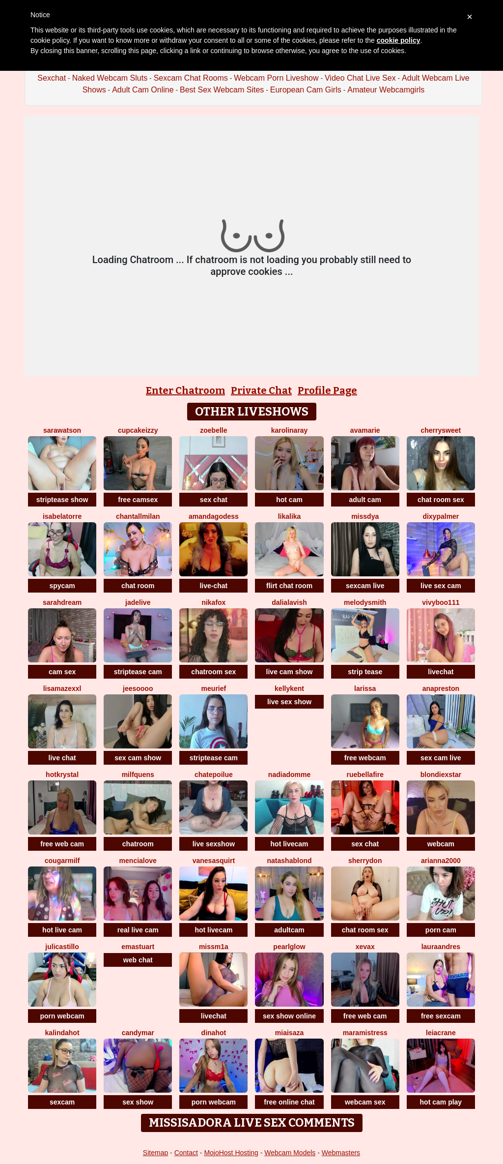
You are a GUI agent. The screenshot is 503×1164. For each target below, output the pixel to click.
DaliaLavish (289, 602)
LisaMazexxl (62, 688)
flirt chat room (289, 586)
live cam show (289, 672)
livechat (440, 672)
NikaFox (213, 602)
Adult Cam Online (142, 90)
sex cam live (440, 758)
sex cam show (137, 758)
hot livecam (289, 844)
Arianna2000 (441, 861)
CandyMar (138, 1033)
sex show (137, 1102)
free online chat (289, 1102)
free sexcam (441, 1016)
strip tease (365, 672)
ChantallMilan (138, 516)
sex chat (213, 500)
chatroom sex (213, 672)
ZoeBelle (213, 430)
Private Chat (261, 390)
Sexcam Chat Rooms (191, 78)
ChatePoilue (214, 774)
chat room (138, 586)
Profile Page (327, 390)
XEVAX (365, 947)
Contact (186, 1153)
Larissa (365, 688)
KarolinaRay (289, 430)
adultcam (289, 930)
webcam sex (365, 1102)
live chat (62, 758)
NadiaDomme (289, 774)
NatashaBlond (289, 861)
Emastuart (137, 947)
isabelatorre (62, 516)
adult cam (365, 500)
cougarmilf (62, 861)
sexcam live (365, 586)
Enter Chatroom (185, 390)
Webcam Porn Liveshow (276, 78)
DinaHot (213, 1033)
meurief (213, 688)
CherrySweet (441, 430)
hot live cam (62, 930)
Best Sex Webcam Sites (222, 90)
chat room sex (441, 500)
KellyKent (289, 688)
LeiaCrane (441, 1033)
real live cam (138, 930)
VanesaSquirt (214, 861)
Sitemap (155, 1153)
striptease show (62, 500)
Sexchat (51, 78)
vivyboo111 (440, 602)
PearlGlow (289, 947)
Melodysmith (365, 602)
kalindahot (62, 1033)
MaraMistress (365, 1033)
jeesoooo (138, 688)
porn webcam (62, 1016)
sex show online (289, 1016)
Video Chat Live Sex (360, 78)
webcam (440, 844)
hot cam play (441, 1102)
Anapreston (440, 688)
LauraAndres (440, 947)
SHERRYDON (365, 861)
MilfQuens (138, 774)
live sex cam (440, 586)
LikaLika (289, 516)
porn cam (440, 930)
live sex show (289, 702)
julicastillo (62, 947)
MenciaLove (138, 861)
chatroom (138, 844)
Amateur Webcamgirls (385, 90)
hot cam (289, 500)
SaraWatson (62, 430)
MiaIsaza (289, 1033)
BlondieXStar (440, 774)
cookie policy (398, 40)
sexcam (62, 1102)
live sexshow (214, 844)
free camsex (138, 500)
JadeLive (137, 602)
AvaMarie (365, 430)
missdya (365, 516)
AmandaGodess (214, 516)
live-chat (213, 586)
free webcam (365, 758)
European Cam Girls (305, 90)
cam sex (62, 672)
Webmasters (341, 1153)
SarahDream (62, 602)
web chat (138, 960)
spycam (62, 586)
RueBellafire (364, 774)
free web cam (62, 844)
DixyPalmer (440, 516)
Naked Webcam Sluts (110, 78)
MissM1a (213, 947)
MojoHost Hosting (231, 1153)
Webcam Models (289, 1153)
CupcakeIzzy (138, 430)
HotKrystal (62, 774)
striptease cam (138, 672)
